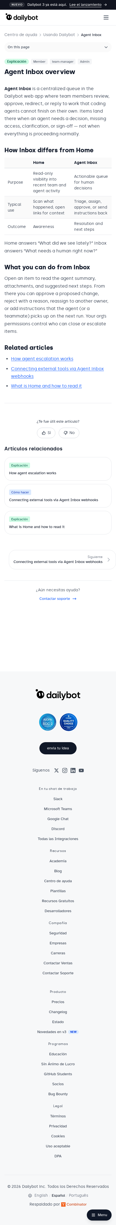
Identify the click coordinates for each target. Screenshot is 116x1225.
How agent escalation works (42, 358)
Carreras (58, 953)
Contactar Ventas (58, 963)
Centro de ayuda (20, 34)
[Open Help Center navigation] (99, 1215)
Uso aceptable (58, 1146)
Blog (58, 871)
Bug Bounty (58, 1094)
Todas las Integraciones (58, 838)
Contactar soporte (58, 598)
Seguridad (58, 933)
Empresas (58, 943)
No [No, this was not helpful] (69, 432)
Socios (58, 1084)
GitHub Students (58, 1074)
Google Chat (58, 818)
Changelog (58, 1012)
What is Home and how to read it (46, 386)
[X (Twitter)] (56, 770)
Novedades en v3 (58, 1031)
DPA (58, 1156)
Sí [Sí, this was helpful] (46, 432)
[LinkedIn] (73, 770)
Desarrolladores (58, 911)
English (41, 1195)
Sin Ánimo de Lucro (58, 1064)
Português (78, 1195)
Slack (58, 799)
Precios (58, 1002)
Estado (58, 1021)
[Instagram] (64, 770)
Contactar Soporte (58, 973)
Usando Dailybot (59, 34)
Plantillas (58, 891)
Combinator (74, 1204)
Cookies (58, 1136)
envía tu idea (58, 748)
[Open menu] (106, 17)
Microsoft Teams (58, 808)
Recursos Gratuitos (58, 901)
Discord (58, 828)
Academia (58, 861)
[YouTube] (81, 770)
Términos (58, 1116)
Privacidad (58, 1126)
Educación (58, 1054)
